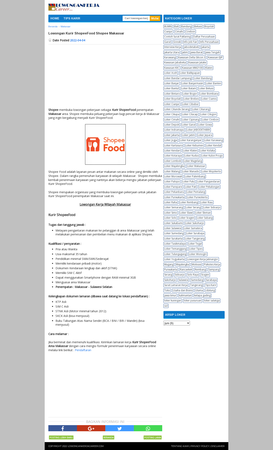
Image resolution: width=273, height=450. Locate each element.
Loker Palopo (172, 181)
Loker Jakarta (171, 135)
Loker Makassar (196, 166)
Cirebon (190, 31)
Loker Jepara (205, 135)
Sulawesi (183, 280)
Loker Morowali (173, 176)
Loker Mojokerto (211, 171)
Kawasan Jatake (197, 62)
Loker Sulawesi (172, 228)
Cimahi (179, 31)
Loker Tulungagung (175, 254)
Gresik (177, 42)
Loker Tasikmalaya (175, 243)
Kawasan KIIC (171, 67)
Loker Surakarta (173, 238)
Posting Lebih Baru (61, 437)
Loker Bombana (209, 93)
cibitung (210, 290)
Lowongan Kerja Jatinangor (202, 259)
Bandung (186, 26)
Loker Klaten (190, 150)
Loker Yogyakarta (174, 259)
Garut (167, 42)
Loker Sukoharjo (194, 223)
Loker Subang (205, 217)
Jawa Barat (196, 52)
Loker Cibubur (190, 104)
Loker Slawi (186, 212)
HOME (54, 18)
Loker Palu (188, 181)
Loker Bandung (203, 78)
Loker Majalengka (174, 166)
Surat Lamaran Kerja (176, 285)
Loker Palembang (195, 176)
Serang (168, 274)
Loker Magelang (193, 161)
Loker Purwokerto (197, 197)
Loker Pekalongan (209, 187)
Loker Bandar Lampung (177, 78)
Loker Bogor (190, 93)
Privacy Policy (200, 446)
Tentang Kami (180, 446)
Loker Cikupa (171, 114)
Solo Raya (193, 274)
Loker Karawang (213, 140)
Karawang (170, 57)
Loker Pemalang (195, 192)
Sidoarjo (180, 274)
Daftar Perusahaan (204, 36)
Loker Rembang (189, 202)
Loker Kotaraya (173, 155)
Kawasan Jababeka (175, 62)
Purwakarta (170, 269)
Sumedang (197, 280)
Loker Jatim (188, 135)
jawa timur (170, 295)
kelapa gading (202, 295)
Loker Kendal (213, 145)
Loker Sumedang (174, 233)
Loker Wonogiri (198, 254)
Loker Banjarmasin (192, 83)
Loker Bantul (171, 88)
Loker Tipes (196, 248)
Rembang (200, 269)
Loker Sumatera (193, 228)
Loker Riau (207, 202)
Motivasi (196, 264)
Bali (176, 26)
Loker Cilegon (208, 114)
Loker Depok (171, 124)
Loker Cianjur (172, 104)
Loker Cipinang (190, 119)
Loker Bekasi (206, 88)
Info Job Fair (190, 42)
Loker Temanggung (175, 248)
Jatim (185, 52)
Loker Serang (193, 207)
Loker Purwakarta (174, 197)
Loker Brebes (191, 98)
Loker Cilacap (190, 114)
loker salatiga (212, 300)
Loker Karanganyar (191, 140)
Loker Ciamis (209, 98)
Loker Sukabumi (173, 223)
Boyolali (209, 26)
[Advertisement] (105, 75)
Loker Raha (170, 202)
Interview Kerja (172, 47)
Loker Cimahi (171, 119)
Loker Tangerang (195, 238)
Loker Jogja (170, 140)
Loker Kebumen (194, 145)
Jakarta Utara (171, 52)
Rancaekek (186, 269)
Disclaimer (218, 446)
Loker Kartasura (173, 145)
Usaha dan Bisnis (183, 290)
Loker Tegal (195, 243)
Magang (168, 264)
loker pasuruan (192, 300)
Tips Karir (210, 285)
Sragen (205, 274)
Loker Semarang (173, 207)
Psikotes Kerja (212, 264)
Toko (167, 290)
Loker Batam (188, 88)
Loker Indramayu (174, 129)
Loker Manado (190, 171)
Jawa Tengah (212, 52)
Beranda (108, 437)
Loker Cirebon (210, 119)
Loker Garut (188, 124)
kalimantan (185, 295)
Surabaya (211, 280)
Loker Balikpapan (190, 73)
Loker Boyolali (172, 98)
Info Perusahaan (209, 42)
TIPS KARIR (71, 18)
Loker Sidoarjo (211, 207)
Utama (199, 290)
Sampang (214, 269)
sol (166, 306)
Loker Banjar (171, 83)
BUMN (168, 26)
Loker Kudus (191, 155)
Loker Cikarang (201, 109)
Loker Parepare (173, 187)
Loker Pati (190, 187)
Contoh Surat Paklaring (177, 36)
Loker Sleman (203, 212)
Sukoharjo (170, 280)
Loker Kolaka (207, 150)
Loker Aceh (170, 73)
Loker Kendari (172, 150)
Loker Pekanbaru (174, 192)
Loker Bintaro (172, 93)
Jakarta (205, 47)
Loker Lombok (172, 161)
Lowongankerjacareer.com (86, 446)
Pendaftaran (83, 350)
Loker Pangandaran (208, 181)
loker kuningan (172, 300)
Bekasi (198, 26)
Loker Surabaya (195, 233)
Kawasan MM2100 (192, 67)
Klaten (208, 67)
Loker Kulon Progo (212, 155)
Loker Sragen (186, 217)
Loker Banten (213, 83)
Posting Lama (152, 437)
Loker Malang (172, 171)
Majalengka (182, 264)
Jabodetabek (191, 47)
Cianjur (168, 31)
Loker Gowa (205, 124)
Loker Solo (170, 217)
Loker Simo (170, 212)
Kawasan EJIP (215, 57)
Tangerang (196, 285)
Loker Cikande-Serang (177, 109)
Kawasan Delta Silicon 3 (191, 57)
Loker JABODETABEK (198, 129)
